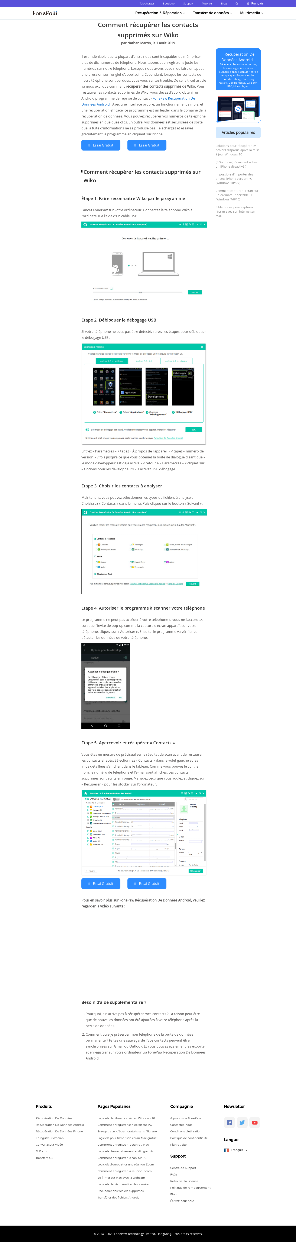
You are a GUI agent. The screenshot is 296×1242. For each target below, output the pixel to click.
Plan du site (178, 1144)
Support (188, 3)
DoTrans (41, 1150)
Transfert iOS (44, 1157)
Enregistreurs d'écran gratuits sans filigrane (127, 1131)
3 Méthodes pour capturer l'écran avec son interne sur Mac (235, 211)
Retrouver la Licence (184, 1180)
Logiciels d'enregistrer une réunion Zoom (126, 1164)
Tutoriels (207, 3)
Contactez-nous (181, 1124)
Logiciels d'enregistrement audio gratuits (125, 1150)
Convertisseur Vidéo (49, 1144)
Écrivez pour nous (182, 1200)
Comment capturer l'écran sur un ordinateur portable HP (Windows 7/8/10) (237, 195)
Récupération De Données (54, 1117)
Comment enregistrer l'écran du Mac (123, 1144)
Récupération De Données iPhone (59, 1131)
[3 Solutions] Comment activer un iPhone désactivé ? (237, 164)
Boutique (169, 3)
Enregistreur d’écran (50, 1137)
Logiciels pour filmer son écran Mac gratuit (127, 1137)
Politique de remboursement (190, 1187)
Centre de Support (183, 1167)
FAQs (173, 1174)
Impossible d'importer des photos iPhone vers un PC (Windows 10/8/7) (234, 178)
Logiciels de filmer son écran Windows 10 (126, 1117)
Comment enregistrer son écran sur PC (125, 1124)
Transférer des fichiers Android (119, 1197)
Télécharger (147, 3)
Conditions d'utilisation (185, 1131)
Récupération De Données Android (60, 1124)
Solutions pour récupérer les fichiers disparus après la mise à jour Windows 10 (238, 150)
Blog (224, 3)
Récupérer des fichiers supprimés (121, 1190)
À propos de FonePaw (185, 1117)
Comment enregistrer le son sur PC (122, 1157)
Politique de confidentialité (189, 1137)
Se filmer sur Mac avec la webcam (121, 1177)
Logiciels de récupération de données (124, 1183)
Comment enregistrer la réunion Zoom (125, 1170)
